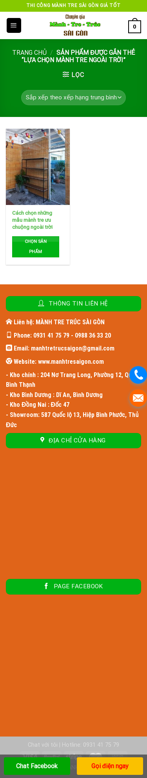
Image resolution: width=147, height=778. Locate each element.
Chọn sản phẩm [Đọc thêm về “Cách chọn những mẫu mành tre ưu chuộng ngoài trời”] (36, 246)
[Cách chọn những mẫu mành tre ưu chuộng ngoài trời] (38, 167)
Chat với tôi (43, 745)
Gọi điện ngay (109, 766)
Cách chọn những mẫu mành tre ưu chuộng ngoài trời (32, 220)
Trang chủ (29, 52)
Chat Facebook (37, 766)
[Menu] (14, 25)
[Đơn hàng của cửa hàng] (73, 97)
